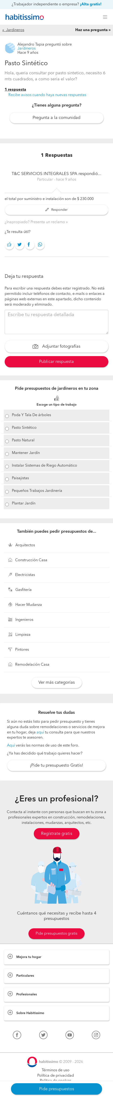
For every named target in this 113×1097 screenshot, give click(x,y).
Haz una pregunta (91, 30)
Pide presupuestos (56, 1089)
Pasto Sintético (24, 428)
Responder (56, 209)
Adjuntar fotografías (56, 347)
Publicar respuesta (56, 362)
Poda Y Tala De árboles (31, 415)
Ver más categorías (56, 682)
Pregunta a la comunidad (56, 118)
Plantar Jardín (23, 503)
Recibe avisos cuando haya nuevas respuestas (47, 95)
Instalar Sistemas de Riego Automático (44, 466)
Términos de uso (55, 1070)
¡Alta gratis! (91, 4)
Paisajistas (20, 478)
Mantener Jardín (26, 453)
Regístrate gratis (56, 834)
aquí (40, 732)
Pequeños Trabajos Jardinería (37, 491)
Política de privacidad (55, 1076)
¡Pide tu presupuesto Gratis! (56, 765)
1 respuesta (15, 90)
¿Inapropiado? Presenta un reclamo (35, 222)
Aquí (11, 745)
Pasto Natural (23, 440)
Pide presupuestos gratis (56, 934)
